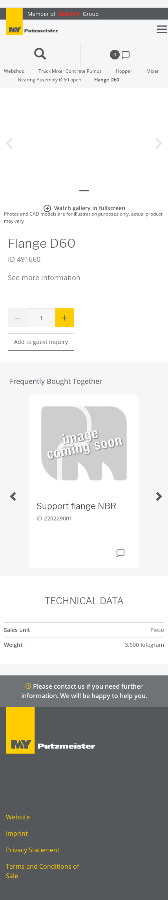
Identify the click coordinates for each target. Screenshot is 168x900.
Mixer (152, 71)
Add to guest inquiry (41, 342)
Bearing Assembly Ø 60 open (49, 79)
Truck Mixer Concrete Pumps (70, 71)
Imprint (17, 833)
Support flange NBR (76, 506)
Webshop (14, 71)
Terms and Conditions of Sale (42, 871)
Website (18, 817)
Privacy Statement (33, 850)
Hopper (124, 71)
